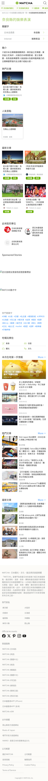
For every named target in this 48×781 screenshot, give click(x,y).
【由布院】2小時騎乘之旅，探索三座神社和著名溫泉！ (32, 539)
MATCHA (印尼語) (9, 680)
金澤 (28, 320)
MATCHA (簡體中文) (10, 675)
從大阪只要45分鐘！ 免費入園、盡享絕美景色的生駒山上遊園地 (12, 89)
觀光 (5, 348)
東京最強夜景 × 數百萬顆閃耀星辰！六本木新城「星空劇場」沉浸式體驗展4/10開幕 (32, 419)
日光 (5, 326)
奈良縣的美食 (23, 8)
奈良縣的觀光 (7, 8)
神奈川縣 (6, 623)
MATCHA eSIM (8, 711)
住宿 (27, 343)
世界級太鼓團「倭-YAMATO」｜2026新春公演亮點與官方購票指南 (35, 203)
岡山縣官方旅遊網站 (10, 725)
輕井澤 (21, 320)
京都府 (5, 613)
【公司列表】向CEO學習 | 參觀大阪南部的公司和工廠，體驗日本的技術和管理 (32, 552)
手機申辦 (6, 329)
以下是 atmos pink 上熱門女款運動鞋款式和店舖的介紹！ (32, 516)
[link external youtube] (25, 636)
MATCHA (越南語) (9, 685)
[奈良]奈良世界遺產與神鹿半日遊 (34, 167)
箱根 (12, 323)
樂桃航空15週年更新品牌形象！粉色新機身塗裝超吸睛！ (31, 406)
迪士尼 (11, 326)
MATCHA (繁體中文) (10, 659)
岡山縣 (27, 623)
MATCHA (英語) (8, 654)
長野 (40, 320)
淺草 (32, 326)
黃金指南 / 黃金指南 (36, 174)
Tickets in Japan (12, 208)
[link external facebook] (4, 636)
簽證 (26, 326)
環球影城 (32, 316)
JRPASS (41, 316)
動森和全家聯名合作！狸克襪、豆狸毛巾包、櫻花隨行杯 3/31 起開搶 (32, 396)
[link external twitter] (9, 636)
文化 (27, 348)
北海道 (5, 320)
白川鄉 (27, 323)
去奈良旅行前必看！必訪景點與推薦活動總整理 (12, 202)
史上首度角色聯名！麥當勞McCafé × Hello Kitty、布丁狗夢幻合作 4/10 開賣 (32, 384)
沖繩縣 (27, 618)
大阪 (11, 316)
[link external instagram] (19, 636)
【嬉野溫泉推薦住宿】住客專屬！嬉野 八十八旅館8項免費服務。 (32, 504)
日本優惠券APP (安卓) (11, 706)
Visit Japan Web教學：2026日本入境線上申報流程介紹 (32, 438)
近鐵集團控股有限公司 (14, 95)
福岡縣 (5, 618)
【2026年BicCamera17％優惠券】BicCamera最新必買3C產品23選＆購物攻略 (32, 486)
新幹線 (38, 326)
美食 (5, 343)
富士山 (5, 323)
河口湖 (13, 320)
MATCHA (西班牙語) (10, 696)
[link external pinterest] (14, 636)
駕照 (40, 323)
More (41, 357)
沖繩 (5, 316)
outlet (19, 326)
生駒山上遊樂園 (9, 129)
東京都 (5, 607)
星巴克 (19, 323)
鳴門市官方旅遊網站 (10, 735)
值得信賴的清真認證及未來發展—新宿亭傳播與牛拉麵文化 (32, 528)
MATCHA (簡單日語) (10, 690)
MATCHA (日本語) (9, 649)
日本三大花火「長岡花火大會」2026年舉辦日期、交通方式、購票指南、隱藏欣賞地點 (32, 462)
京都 (17, 316)
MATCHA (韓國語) (9, 669)
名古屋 (23, 316)
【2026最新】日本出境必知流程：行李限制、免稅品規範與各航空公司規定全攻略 (32, 474)
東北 (34, 323)
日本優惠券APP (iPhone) (12, 701)
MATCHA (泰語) (8, 664)
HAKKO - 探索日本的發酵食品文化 (16, 740)
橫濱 (34, 320)
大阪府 (27, 607)
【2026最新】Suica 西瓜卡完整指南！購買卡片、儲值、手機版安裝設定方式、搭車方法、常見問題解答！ (32, 452)
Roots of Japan (8, 730)
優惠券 (35, 8)
